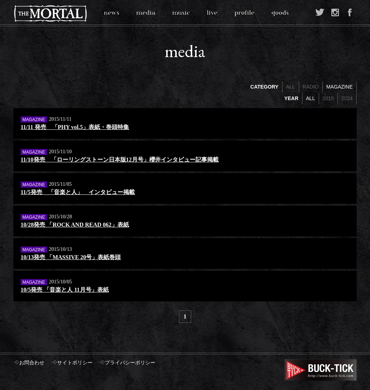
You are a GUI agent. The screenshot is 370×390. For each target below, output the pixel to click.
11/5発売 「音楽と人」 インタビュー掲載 (78, 192)
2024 (347, 98)
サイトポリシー (74, 362)
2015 (328, 98)
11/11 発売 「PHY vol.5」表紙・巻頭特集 (75, 127)
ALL (290, 87)
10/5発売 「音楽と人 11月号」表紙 (65, 290)
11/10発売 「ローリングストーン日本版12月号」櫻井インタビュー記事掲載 (120, 160)
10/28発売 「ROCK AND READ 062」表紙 (75, 225)
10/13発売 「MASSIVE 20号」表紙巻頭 (71, 257)
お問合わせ (31, 362)
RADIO (311, 87)
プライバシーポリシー (130, 362)
